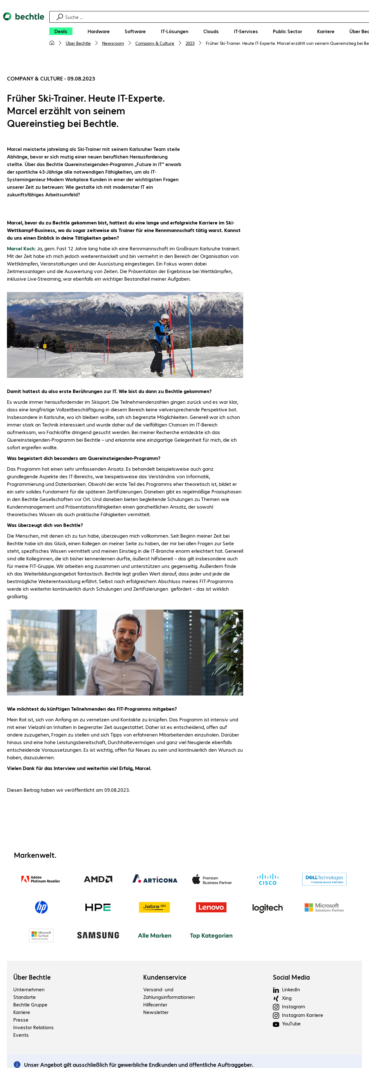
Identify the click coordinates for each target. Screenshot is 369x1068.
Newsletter (156, 1012)
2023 (190, 43)
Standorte (24, 996)
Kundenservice (164, 977)
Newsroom (113, 43)
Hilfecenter (155, 1004)
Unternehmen (29, 989)
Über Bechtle (78, 43)
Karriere (21, 1012)
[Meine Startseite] (51, 43)
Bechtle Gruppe (30, 1004)
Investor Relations (33, 1027)
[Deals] (60, 31)
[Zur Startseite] (23, 31)
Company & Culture (154, 43)
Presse (20, 1019)
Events (21, 1034)
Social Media (291, 977)
